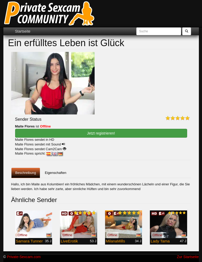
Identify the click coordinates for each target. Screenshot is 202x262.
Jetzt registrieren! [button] (101, 133)
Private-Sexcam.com (24, 257)
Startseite (22, 31)
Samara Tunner (29, 241)
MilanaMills (115, 241)
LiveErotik (69, 241)
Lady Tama (160, 241)
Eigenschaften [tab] (55, 173)
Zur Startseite (188, 257)
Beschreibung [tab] (25, 173)
